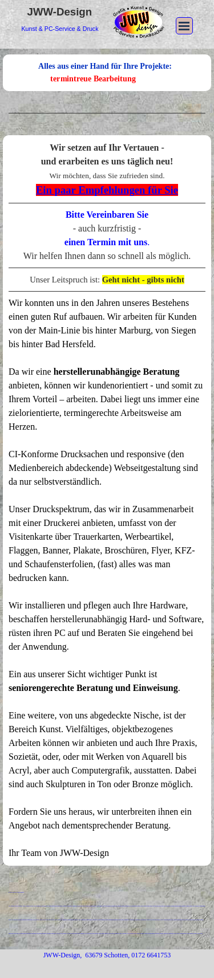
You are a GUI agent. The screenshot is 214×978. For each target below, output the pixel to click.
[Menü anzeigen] (184, 25)
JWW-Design (59, 12)
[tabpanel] (107, 500)
